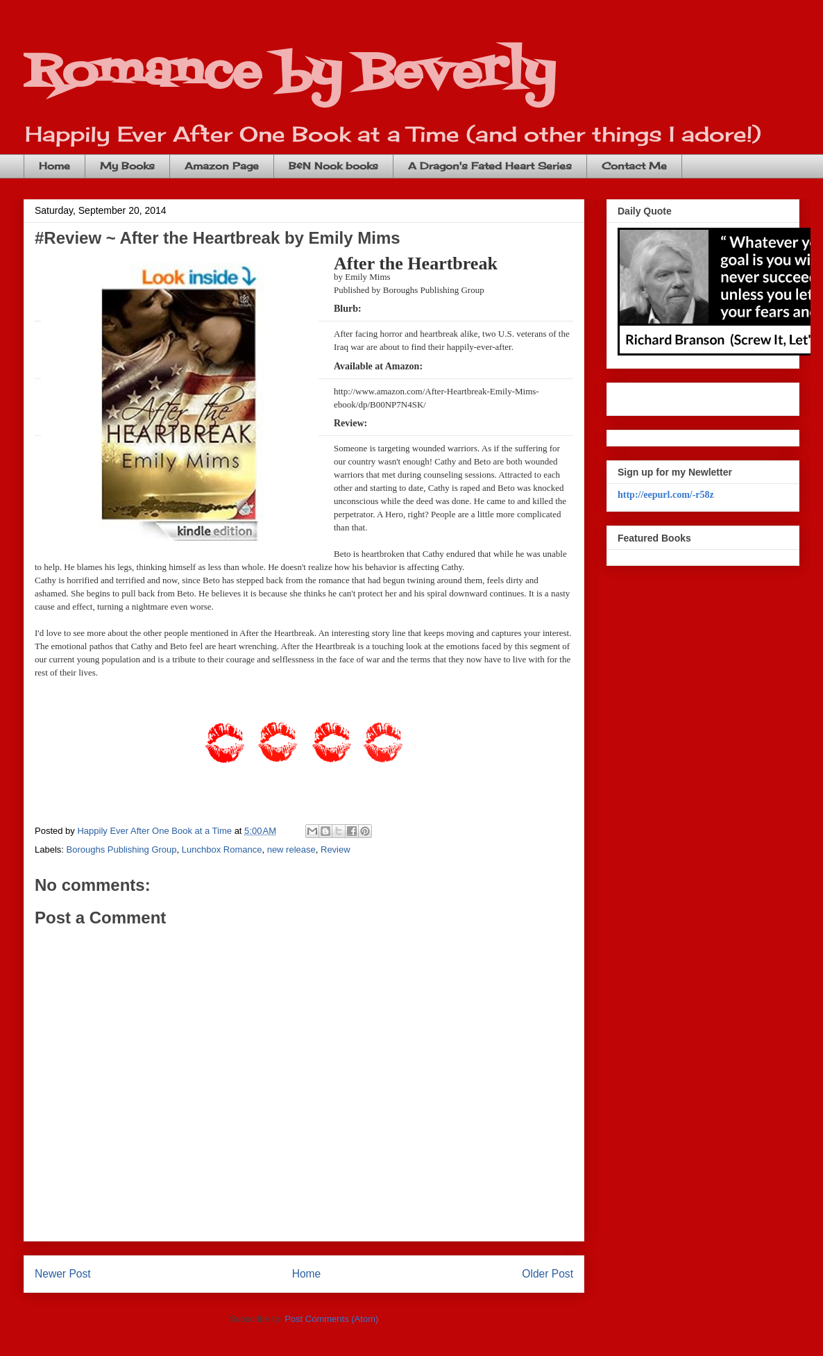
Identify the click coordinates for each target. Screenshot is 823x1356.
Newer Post (63, 1274)
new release (291, 849)
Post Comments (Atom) (331, 1319)
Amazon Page (222, 165)
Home (54, 165)
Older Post (547, 1274)
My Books (127, 165)
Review (335, 849)
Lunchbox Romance (222, 849)
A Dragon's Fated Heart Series (490, 165)
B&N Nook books (333, 165)
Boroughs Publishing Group (122, 849)
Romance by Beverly (289, 73)
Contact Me (634, 165)
